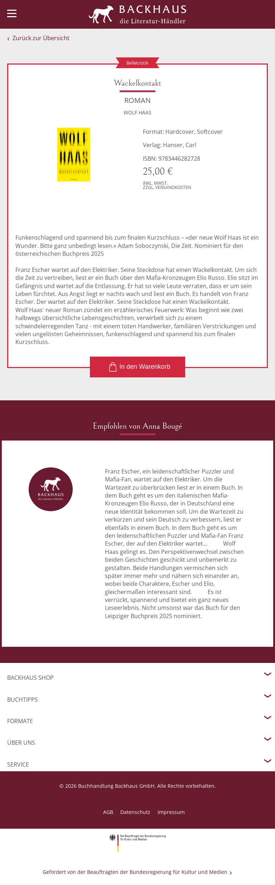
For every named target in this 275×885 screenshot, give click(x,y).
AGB (108, 812)
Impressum (171, 812)
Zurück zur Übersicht (41, 38)
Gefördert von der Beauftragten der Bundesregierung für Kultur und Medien (135, 871)
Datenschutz (135, 812)
